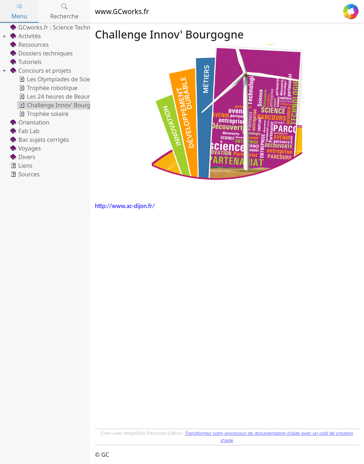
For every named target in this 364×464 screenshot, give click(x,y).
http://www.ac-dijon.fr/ (125, 206)
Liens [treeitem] (20, 165)
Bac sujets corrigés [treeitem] (39, 139)
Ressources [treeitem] (29, 44)
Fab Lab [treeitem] (24, 131)
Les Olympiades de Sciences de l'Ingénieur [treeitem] (79, 79)
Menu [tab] (19, 11)
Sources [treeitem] (24, 174)
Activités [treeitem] (25, 36)
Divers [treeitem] (22, 157)
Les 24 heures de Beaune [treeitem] (56, 96)
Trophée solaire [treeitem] (43, 113)
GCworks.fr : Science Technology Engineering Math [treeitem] (82, 27)
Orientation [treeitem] (29, 122)
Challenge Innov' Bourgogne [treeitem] (61, 105)
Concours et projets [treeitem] (40, 70)
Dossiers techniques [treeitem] (41, 53)
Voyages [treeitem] (25, 148)
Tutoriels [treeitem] (25, 62)
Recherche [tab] (64, 11)
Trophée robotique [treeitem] (47, 88)
